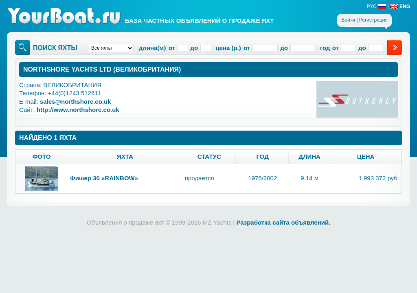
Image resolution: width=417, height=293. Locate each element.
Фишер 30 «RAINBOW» (104, 178)
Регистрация (373, 20)
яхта (125, 156)
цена (366, 156)
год (263, 156)
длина (309, 156)
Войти (348, 20)
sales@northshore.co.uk (75, 101)
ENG (400, 6)
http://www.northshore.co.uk (78, 109)
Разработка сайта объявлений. (283, 222)
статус (209, 156)
